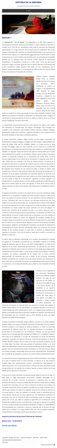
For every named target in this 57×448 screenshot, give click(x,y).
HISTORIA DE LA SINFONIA (29, 2)
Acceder (5, 442)
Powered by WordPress (48, 444)
